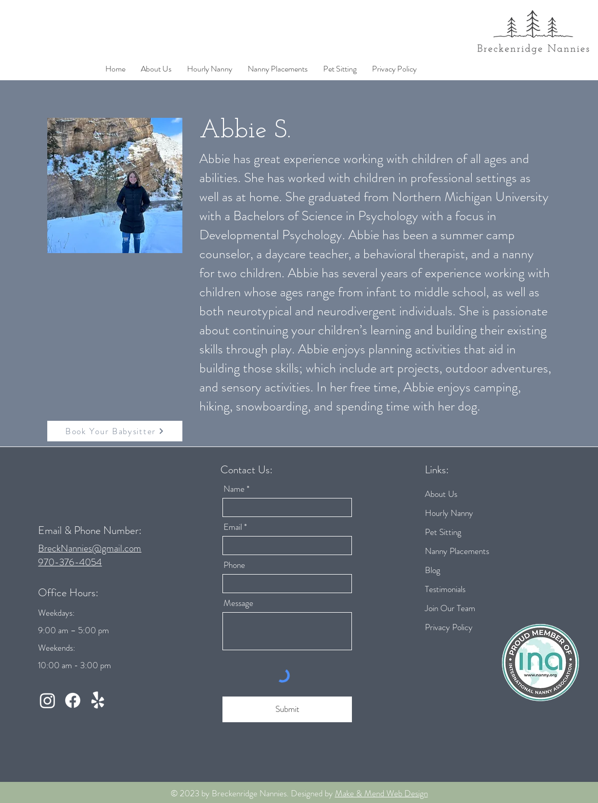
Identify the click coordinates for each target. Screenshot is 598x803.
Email (232, 527)
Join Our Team (450, 608)
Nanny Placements (457, 551)
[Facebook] (73, 700)
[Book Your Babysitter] (114, 431)
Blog (432, 570)
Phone (234, 565)
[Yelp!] (98, 700)
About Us (441, 494)
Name (234, 489)
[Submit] (287, 709)
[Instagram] (48, 700)
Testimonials (445, 589)
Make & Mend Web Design (381, 793)
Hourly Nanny (449, 513)
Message (238, 603)
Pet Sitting (443, 532)
